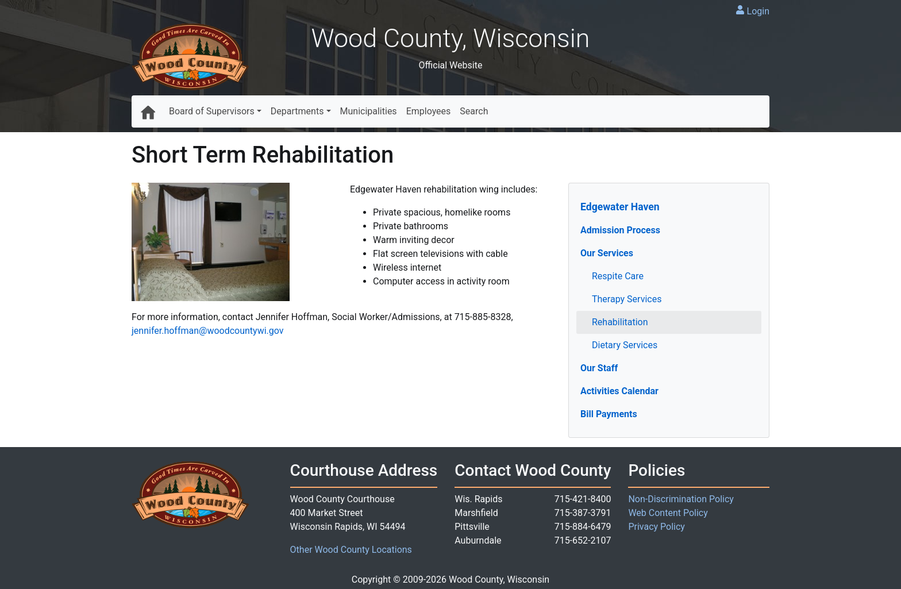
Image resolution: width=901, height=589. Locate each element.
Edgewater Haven (620, 207)
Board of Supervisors (212, 111)
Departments (297, 111)
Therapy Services (626, 299)
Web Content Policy (667, 512)
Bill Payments (608, 414)
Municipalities (368, 111)
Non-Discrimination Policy (681, 499)
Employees (428, 111)
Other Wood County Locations (351, 549)
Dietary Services (624, 345)
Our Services (606, 253)
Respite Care (618, 276)
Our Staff (599, 368)
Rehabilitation (620, 322)
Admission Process (620, 230)
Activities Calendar (619, 391)
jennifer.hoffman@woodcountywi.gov (208, 330)
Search (474, 111)
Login (758, 11)
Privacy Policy (656, 526)
